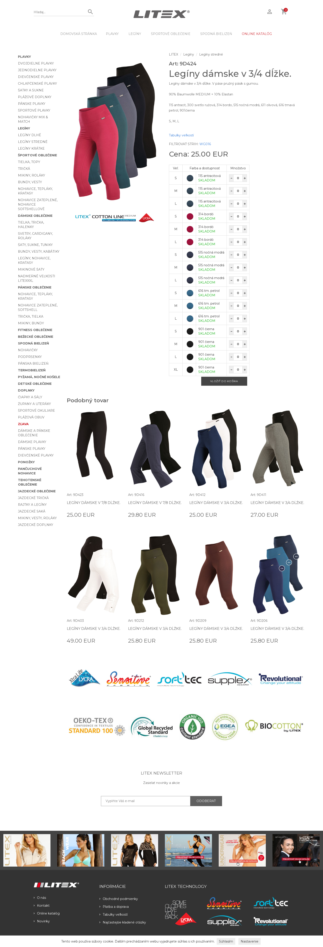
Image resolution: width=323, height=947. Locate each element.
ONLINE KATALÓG (257, 34)
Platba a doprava (114, 907)
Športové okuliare (36, 411)
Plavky (112, 34)
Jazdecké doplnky (35, 525)
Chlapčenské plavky (37, 84)
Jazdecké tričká (33, 498)
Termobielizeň (32, 370)
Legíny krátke (31, 148)
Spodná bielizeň (216, 34)
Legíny (135, 34)
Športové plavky (34, 110)
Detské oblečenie (35, 384)
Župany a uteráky (34, 404)
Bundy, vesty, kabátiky (38, 252)
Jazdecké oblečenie (37, 491)
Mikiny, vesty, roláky (37, 518)
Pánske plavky (31, 104)
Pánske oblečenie (34, 287)
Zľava (23, 424)
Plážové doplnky (34, 97)
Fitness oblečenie (35, 330)
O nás (40, 898)
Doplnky (26, 390)
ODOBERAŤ (206, 801)
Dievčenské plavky (36, 77)
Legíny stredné (33, 142)
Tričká (24, 169)
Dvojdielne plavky (36, 63)
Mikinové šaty (31, 269)
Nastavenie (249, 941)
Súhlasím (226, 941)
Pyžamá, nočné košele (39, 377)
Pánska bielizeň (33, 364)
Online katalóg (47, 913)
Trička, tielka (30, 316)
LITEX (173, 54)
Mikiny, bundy (31, 323)
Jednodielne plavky (37, 70)
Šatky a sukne (31, 90)
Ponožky (26, 462)
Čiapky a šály (30, 397)
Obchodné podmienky (118, 899)
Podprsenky (30, 357)
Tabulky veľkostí (181, 135)
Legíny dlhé (29, 135)
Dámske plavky (32, 442)
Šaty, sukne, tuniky (35, 245)
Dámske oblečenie (35, 216)
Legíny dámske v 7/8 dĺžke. (94, 503)
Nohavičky (28, 350)
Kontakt (42, 906)
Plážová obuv (31, 417)
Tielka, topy (29, 162)
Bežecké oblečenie (35, 337)
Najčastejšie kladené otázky (122, 922)
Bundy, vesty (30, 182)
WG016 (205, 144)
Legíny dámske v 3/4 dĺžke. (216, 503)
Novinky (42, 921)
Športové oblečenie (170, 34)
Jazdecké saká (31, 511)
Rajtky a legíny (32, 505)
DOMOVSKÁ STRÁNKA (78, 34)
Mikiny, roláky (31, 175)
